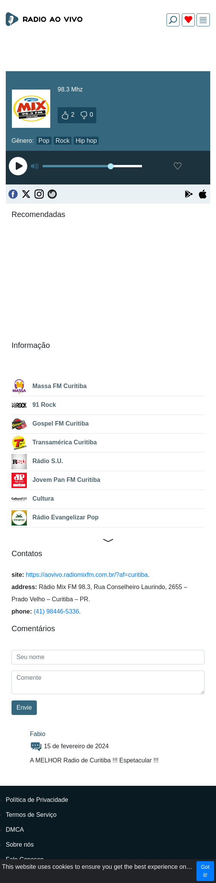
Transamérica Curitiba (54, 442)
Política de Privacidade (37, 799)
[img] (203, 20)
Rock (62, 140)
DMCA (15, 829)
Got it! (205, 871)
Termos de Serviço (31, 814)
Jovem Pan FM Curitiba (56, 480)
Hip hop (86, 140)
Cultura (33, 499)
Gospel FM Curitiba (50, 424)
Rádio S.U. (37, 461)
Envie (24, 707)
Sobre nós (20, 844)
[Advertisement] (108, 50)
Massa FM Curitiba (49, 386)
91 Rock (34, 405)
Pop (43, 140)
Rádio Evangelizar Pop (55, 518)
